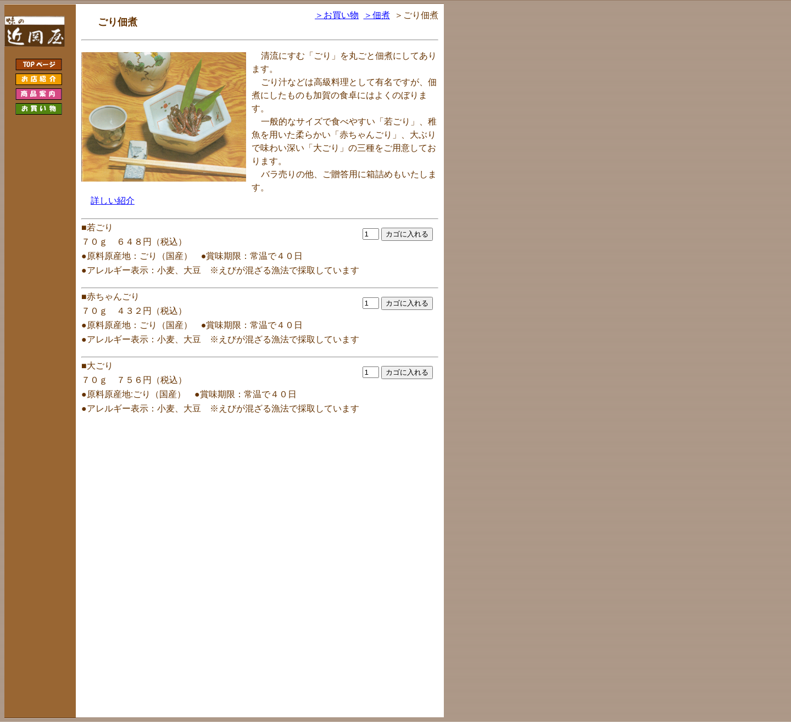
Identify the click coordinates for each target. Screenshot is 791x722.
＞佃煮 (377, 15)
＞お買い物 (337, 15)
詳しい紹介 (113, 200)
